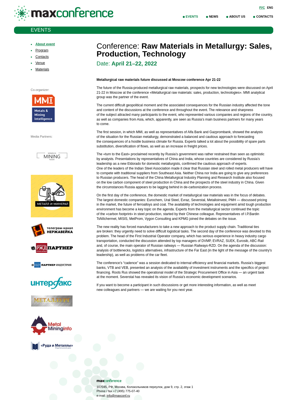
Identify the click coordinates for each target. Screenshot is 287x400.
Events (192, 16)
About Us (237, 16)
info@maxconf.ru (118, 395)
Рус (262, 7)
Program (42, 50)
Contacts (264, 16)
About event (45, 44)
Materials (42, 69)
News (213, 16)
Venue (40, 63)
